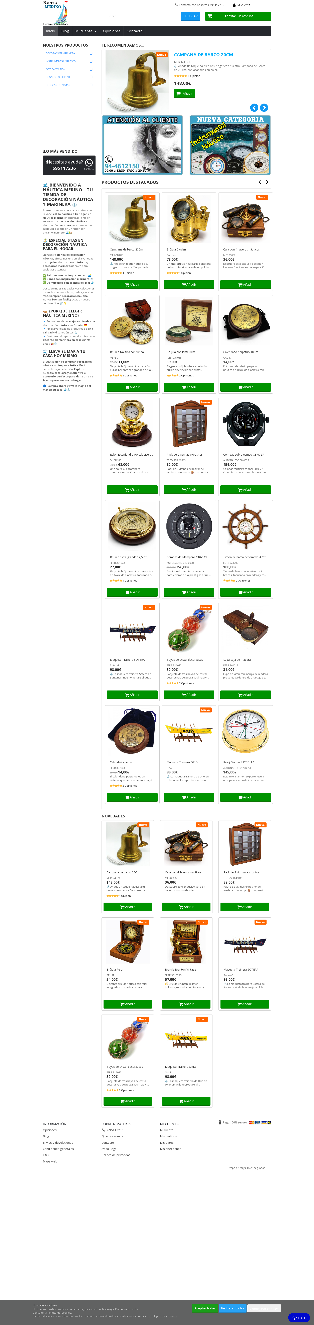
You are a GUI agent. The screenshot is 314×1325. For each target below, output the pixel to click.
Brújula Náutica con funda (127, 352)
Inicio (50, 31)
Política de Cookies (59, 1312)
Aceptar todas (205, 1308)
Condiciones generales (58, 1149)
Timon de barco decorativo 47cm (245, 557)
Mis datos (167, 1142)
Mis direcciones (170, 1149)
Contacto (135, 31)
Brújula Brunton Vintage (180, 969)
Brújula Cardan (176, 249)
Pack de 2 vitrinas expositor (184, 454)
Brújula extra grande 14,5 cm (129, 557)
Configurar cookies (264, 1309)
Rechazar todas (232, 1308)
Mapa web (50, 1161)
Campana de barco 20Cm (203, 54)
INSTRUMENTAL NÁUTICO (61, 61)
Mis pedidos (168, 1136)
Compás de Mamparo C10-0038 (187, 557)
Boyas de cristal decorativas (185, 660)
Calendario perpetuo (123, 762)
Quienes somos (112, 1136)
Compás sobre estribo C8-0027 (243, 454)
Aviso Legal (109, 1149)
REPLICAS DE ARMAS (58, 85)
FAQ (46, 1155)
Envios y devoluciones (58, 1142)
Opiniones (112, 31)
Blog (65, 31)
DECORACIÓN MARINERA (60, 53)
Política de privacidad (116, 1155)
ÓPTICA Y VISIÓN (55, 69)
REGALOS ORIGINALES (59, 77)
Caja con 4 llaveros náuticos (241, 249)
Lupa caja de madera (237, 660)
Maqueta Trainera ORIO (182, 762)
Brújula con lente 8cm (181, 352)
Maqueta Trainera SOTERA (127, 660)
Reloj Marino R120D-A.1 (239, 762)
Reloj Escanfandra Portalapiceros (131, 454)
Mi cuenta (243, 5)
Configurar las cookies (163, 1316)
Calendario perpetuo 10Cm (240, 352)
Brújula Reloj (115, 969)
